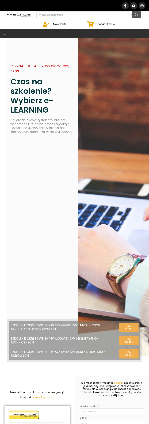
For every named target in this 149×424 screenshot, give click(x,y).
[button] (4, 34)
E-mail (84, 417)
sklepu (118, 383)
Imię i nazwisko (89, 406)
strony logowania (43, 397)
